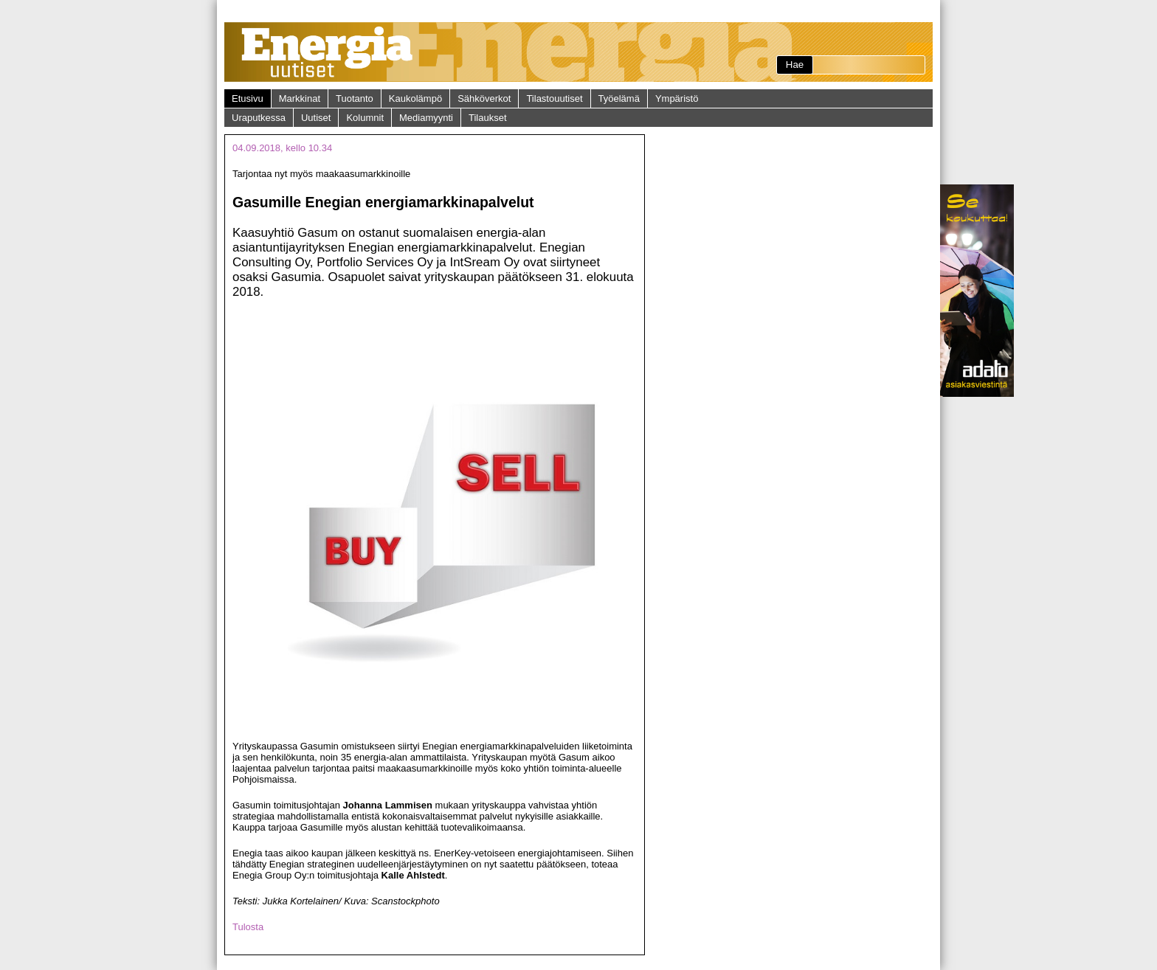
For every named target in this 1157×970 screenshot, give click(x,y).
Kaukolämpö (415, 98)
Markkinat (299, 98)
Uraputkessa (259, 117)
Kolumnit (365, 117)
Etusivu (247, 98)
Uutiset (316, 117)
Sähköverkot (484, 98)
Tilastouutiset (554, 98)
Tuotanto (354, 98)
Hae (795, 64)
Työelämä (619, 98)
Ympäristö (677, 98)
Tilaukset (488, 117)
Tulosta (247, 926)
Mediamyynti (426, 117)
